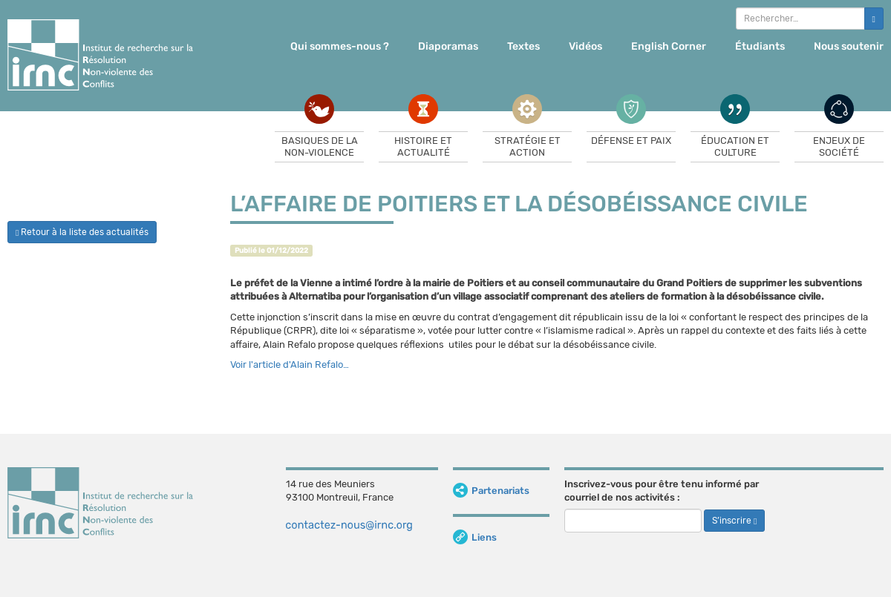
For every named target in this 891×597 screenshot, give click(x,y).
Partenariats (491, 490)
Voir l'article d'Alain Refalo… (289, 364)
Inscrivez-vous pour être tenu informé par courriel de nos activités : (661, 491)
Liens (475, 537)
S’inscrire (734, 520)
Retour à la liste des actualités (82, 232)
